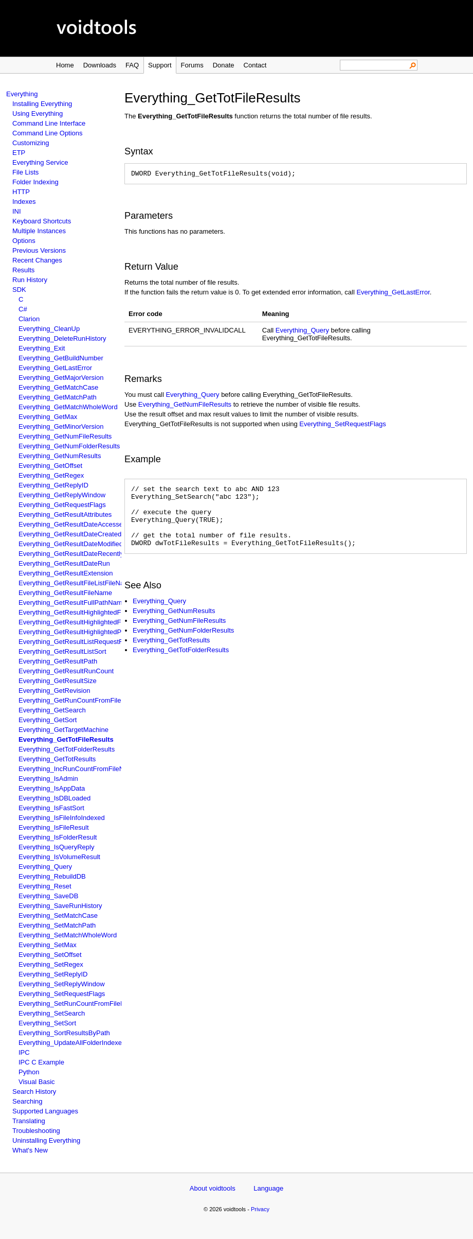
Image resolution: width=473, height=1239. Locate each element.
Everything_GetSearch (52, 710)
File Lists (25, 172)
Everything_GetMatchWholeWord (68, 407)
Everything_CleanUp (49, 329)
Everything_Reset (45, 886)
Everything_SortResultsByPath (64, 1033)
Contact (255, 65)
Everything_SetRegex (51, 964)
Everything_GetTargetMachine (63, 730)
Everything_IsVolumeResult (59, 857)
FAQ (132, 65)
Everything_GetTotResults (57, 759)
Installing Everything (42, 104)
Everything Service (40, 162)
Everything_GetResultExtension (66, 573)
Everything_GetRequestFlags (62, 505)
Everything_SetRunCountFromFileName (78, 1003)
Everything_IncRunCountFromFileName (78, 769)
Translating (28, 1121)
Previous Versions (39, 250)
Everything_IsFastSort (51, 808)
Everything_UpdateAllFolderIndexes (72, 1042)
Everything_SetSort (47, 1023)
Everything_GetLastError (55, 368)
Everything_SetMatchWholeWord (68, 935)
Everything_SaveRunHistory (60, 906)
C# (23, 309)
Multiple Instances (39, 231)
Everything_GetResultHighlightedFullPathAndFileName (100, 622)
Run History (29, 280)
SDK (19, 289)
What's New (30, 1150)
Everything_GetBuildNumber (61, 358)
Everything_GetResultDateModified (71, 544)
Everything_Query (45, 866)
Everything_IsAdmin (48, 778)
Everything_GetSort (48, 720)
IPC (24, 1052)
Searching (27, 1101)
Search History (34, 1091)
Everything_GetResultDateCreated (70, 534)
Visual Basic (37, 1082)
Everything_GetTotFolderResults (67, 749)
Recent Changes (37, 260)
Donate (223, 65)
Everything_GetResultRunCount (66, 671)
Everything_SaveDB (48, 896)
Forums (192, 65)
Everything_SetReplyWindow (62, 984)
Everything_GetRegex (51, 475)
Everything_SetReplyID (53, 974)
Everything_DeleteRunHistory (62, 338)
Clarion (29, 319)
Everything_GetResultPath (58, 661)
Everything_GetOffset (50, 465)
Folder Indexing (35, 182)
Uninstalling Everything (46, 1140)
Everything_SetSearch (52, 1013)
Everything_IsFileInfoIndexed (62, 818)
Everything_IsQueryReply (56, 847)
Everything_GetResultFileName (65, 593)
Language (268, 1188)
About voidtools (212, 1188)
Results (23, 270)
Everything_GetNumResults (60, 456)
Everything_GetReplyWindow (62, 495)
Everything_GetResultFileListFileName (76, 583)
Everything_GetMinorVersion (61, 426)
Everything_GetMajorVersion (61, 377)
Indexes (24, 201)
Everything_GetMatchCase (58, 387)
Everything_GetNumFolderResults (69, 446)
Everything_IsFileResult (54, 827)
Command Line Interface (48, 123)
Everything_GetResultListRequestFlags (77, 641)
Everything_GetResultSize (58, 681)
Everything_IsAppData (52, 788)
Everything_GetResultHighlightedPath (75, 632)
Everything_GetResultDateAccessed (72, 524)
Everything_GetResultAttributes (65, 514)
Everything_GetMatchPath (58, 397)
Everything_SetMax (48, 945)
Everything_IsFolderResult (58, 837)
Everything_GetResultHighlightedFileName (82, 612)
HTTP (21, 192)
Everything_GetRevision (54, 690)
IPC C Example (41, 1062)
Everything (22, 94)
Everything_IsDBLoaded (54, 798)
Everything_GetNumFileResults (65, 436)
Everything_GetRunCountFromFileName (79, 700)
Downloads (99, 65)
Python (29, 1072)
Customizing (30, 143)
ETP (18, 152)
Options (23, 241)
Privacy (260, 1209)
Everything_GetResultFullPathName (72, 602)
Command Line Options (47, 133)
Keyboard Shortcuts (41, 221)
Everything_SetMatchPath (57, 925)
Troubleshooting (36, 1131)
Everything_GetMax (48, 417)
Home (65, 65)
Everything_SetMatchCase (58, 915)
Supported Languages (45, 1111)
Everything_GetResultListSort (62, 651)
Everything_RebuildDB (52, 876)
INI (16, 211)
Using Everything (37, 113)
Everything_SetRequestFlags (62, 994)
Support (160, 65)
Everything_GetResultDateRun (64, 563)
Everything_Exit (42, 348)
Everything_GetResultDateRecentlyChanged (85, 553)
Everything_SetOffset (50, 954)
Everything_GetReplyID (53, 485)
